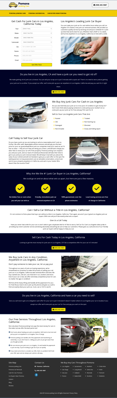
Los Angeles (65, 366)
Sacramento (78, 366)
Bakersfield (77, 376)
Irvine (100, 369)
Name (16, 51)
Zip (17, 47)
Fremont (101, 373)
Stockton (89, 376)
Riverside (89, 373)
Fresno (64, 376)
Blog (10, 382)
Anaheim (89, 366)
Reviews (11, 386)
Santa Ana (90, 369)
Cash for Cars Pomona (15, 373)
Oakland (76, 373)
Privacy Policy (73, 393)
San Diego (65, 369)
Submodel (15, 42)
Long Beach (78, 369)
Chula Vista (102, 366)
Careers (11, 379)
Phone (16, 56)
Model (16, 38)
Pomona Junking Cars (15, 366)
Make (17, 33)
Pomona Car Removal (15, 369)
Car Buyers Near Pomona (16, 376)
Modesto (102, 376)
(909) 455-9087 (100, 5)
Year (17, 29)
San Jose (64, 373)
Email (17, 60)
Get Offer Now (37, 65)
